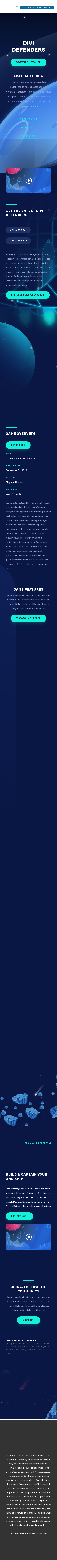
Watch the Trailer (29, 62)
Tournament (28, 136)
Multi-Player (28, 128)
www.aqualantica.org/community (37, 7)
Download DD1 (18, 230)
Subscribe (28, 1320)
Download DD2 (18, 240)
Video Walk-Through (28, 618)
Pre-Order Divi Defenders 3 (27, 295)
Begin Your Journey (37, 1143)
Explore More (19, 1216)
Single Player (28, 119)
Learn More (18, 445)
